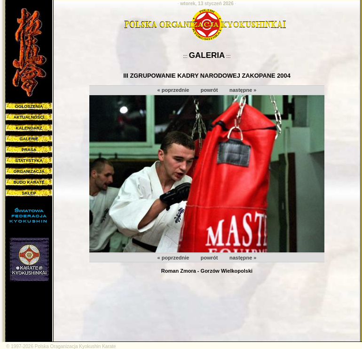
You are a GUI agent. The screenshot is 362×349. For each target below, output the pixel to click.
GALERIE (28, 139)
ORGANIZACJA (28, 171)
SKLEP (29, 193)
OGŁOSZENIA (29, 106)
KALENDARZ (29, 128)
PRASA (29, 149)
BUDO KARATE (29, 182)
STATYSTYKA (29, 160)
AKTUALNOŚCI (29, 117)
